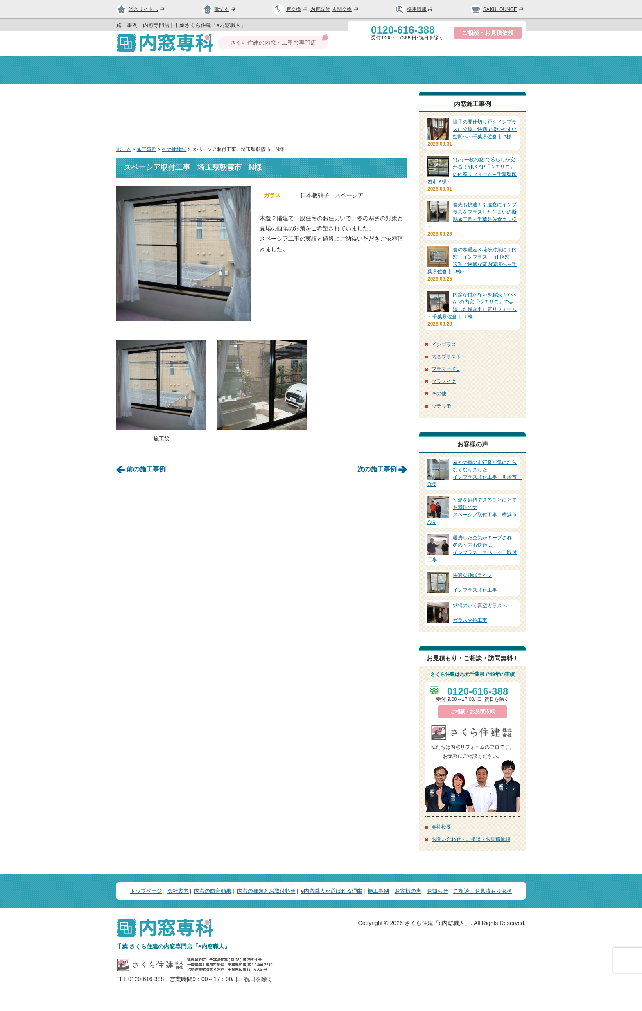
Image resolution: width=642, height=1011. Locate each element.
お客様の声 (408, 891)
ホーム (123, 149)
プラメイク (444, 381)
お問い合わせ (493, 70)
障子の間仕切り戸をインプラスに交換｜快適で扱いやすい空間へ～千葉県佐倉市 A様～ (485, 129)
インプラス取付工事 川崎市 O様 (474, 473)
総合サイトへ (140, 9)
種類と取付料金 (359, 70)
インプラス (444, 344)
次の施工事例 (377, 468)
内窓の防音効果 (283, 70)
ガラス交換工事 (472, 612)
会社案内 (213, 70)
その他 (439, 393)
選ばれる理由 (429, 70)
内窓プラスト (446, 357)
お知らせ (437, 891)
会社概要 (441, 827)
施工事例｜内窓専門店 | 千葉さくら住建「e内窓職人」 (181, 25)
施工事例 (146, 149)
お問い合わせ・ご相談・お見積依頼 (471, 839)
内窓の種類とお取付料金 (266, 891)
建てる (219, 9)
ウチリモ (441, 406)
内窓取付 (320, 9)
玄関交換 (345, 9)
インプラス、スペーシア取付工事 (472, 548)
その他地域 (174, 149)
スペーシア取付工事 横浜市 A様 (474, 510)
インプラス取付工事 (472, 582)
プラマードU (446, 369)
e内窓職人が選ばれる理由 (331, 891)
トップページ (148, 70)
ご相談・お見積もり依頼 (482, 891)
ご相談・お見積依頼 (487, 32)
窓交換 (297, 9)
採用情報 (414, 9)
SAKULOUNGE (497, 9)
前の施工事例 (146, 468)
